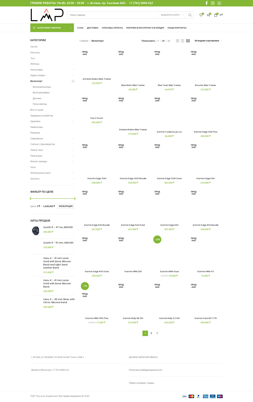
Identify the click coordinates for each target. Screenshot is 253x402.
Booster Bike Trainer (206, 84)
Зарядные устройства (41, 115)
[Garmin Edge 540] (206, 158)
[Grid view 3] (182, 41)
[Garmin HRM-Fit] (206, 252)
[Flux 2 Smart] (96, 105)
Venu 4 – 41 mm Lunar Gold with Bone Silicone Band (57, 303)
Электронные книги (40, 172)
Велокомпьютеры (42, 86)
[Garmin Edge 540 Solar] (133, 205)
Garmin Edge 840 (169, 225)
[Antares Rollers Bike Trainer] (96, 61)
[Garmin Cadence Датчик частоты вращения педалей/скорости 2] (169, 111)
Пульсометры (40, 104)
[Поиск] (130, 15)
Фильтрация (66, 206)
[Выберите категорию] (172, 15)
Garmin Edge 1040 (96, 178)
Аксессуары (36, 69)
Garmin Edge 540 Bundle (96, 225)
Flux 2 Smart (96, 117)
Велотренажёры (41, 92)
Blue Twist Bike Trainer (169, 84)
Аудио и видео (37, 75)
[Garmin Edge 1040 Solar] (169, 158)
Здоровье (35, 121)
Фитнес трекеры (38, 161)
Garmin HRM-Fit (206, 271)
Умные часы (36, 150)
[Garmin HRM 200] (133, 252)
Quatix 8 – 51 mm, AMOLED (58, 242)
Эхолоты (35, 178)
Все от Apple (36, 109)
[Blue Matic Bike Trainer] (133, 64)
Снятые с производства (42, 144)
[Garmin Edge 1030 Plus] (206, 111)
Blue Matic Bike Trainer (133, 84)
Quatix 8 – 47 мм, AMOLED (58, 227)
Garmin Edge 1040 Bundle (133, 178)
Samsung (35, 52)
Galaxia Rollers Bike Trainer (132, 130)
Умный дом (36, 155)
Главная (84, 40)
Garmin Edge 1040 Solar (169, 178)
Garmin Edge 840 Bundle (206, 225)
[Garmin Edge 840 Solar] (96, 252)
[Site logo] (47, 14)
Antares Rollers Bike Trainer (96, 79)
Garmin (34, 46)
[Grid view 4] (188, 41)
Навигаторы (36, 127)
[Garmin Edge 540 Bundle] (96, 205)
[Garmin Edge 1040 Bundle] (133, 158)
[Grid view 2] (177, 41)
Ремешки (35, 132)
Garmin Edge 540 (206, 178)
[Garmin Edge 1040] (96, 158)
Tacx (32, 58)
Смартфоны (36, 138)
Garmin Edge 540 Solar (132, 225)
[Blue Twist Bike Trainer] (169, 64)
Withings (35, 63)
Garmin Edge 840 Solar (96, 271)
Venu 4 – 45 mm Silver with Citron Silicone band (59, 329)
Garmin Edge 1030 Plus (206, 131)
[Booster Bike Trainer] (206, 64)
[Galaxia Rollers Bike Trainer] (133, 110)
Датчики (37, 98)
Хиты (33, 167)
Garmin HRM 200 (132, 271)
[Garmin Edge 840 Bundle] (206, 205)
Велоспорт (36, 81)
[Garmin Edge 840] (169, 205)
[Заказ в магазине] (208, 41)
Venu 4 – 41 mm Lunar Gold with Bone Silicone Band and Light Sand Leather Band (57, 265)
